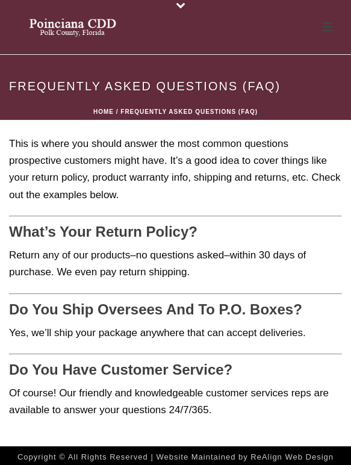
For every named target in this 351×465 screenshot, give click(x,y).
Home (103, 111)
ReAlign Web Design (292, 456)
